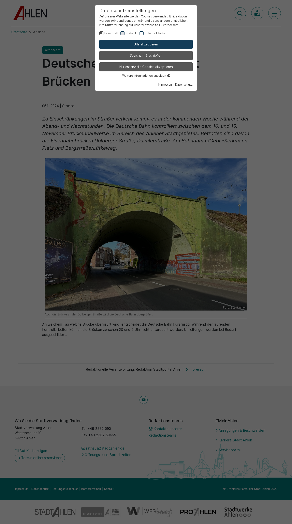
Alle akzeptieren (146, 44)
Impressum (165, 84)
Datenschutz (184, 84)
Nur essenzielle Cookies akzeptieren (146, 67)
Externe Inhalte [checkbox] (155, 33)
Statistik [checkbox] (131, 33)
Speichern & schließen (146, 55)
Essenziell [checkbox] (111, 33)
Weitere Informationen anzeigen (146, 75)
